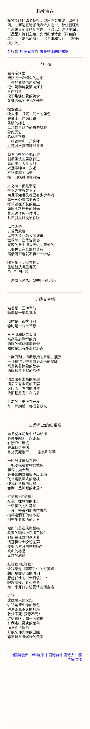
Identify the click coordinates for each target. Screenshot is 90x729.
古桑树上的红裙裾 (54, 51)
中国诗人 (67, 715)
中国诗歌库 (20, 715)
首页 (79, 719)
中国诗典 (52, 715)
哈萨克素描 (29, 51)
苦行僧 (12, 51)
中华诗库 (37, 715)
